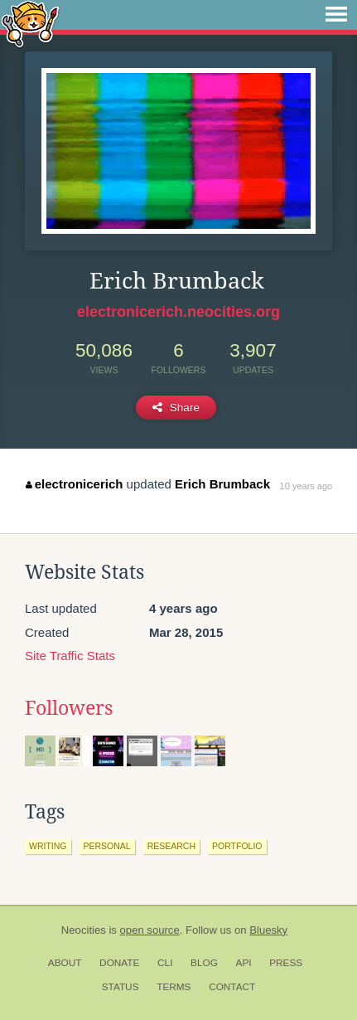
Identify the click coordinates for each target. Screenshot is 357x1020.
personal (107, 846)
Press (285, 963)
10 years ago (306, 486)
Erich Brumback (222, 484)
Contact (232, 987)
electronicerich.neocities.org (178, 312)
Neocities (83, 930)
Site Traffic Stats (70, 655)
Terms (174, 987)
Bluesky (268, 930)
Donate (119, 963)
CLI (164, 963)
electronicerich (74, 484)
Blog (204, 963)
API (244, 963)
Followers (69, 708)
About (65, 963)
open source (150, 930)
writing (48, 846)
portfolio (237, 846)
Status (120, 987)
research (171, 846)
